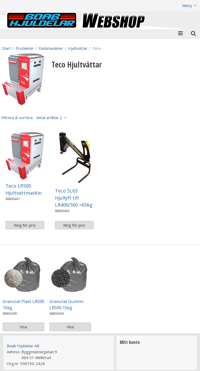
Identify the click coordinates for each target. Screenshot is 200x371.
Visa (23, 326)
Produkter (25, 48)
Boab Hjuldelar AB (23, 345)
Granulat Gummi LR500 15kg (66, 304)
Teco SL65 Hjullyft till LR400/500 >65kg (73, 198)
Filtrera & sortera (31, 117)
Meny (187, 5)
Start (6, 48)
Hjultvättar (78, 48)
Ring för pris (25, 225)
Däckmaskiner (51, 48)
